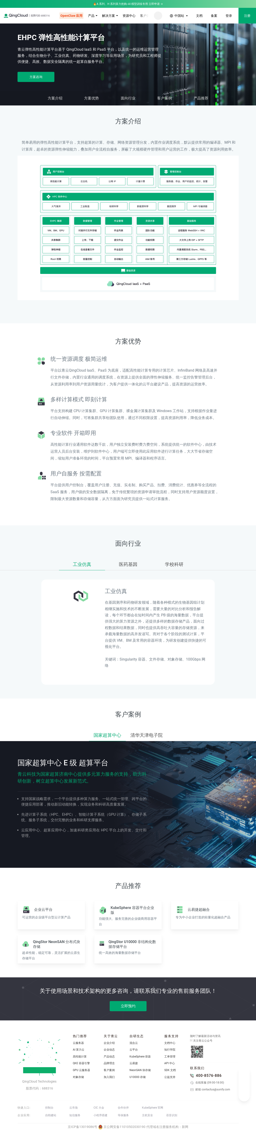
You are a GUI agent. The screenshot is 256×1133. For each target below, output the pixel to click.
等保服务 (123, 1115)
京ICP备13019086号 (82, 1127)
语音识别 (171, 1115)
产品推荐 (201, 98)
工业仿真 (82, 564)
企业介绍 (109, 1043)
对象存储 (78, 1077)
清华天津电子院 (146, 735)
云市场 (73, 1107)
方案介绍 (55, 98)
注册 (247, 15)
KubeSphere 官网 (152, 1107)
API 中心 (169, 1063)
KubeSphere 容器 (140, 1056)
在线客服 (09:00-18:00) (207, 1083)
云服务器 (78, 1043)
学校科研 (174, 564)
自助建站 (50, 1115)
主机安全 (147, 1115)
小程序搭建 (100, 1115)
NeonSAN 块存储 (140, 1070)
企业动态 (109, 1049)
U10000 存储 (137, 1077)
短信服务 (74, 1115)
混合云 (133, 1043)
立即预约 (128, 1006)
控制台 (49, 1107)
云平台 (133, 1049)
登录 (229, 15)
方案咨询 (35, 77)
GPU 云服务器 (81, 1070)
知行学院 (169, 1049)
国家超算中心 (107, 735)
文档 (199, 15)
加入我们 (109, 1077)
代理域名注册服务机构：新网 (167, 1127)
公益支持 (169, 1077)
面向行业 (128, 98)
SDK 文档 (170, 1070)
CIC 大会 (99, 1107)
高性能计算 (80, 1056)
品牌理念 (109, 1063)
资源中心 (129, 15)
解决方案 (108, 15)
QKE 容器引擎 (81, 1063)
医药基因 (128, 564)
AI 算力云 (78, 1049)
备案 (214, 15)
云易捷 (133, 1063)
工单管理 (169, 1056)
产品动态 (109, 1056)
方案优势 (91, 98)
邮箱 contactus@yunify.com (210, 1090)
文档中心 (169, 1043)
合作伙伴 (123, 1107)
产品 (91, 15)
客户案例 (146, 15)
